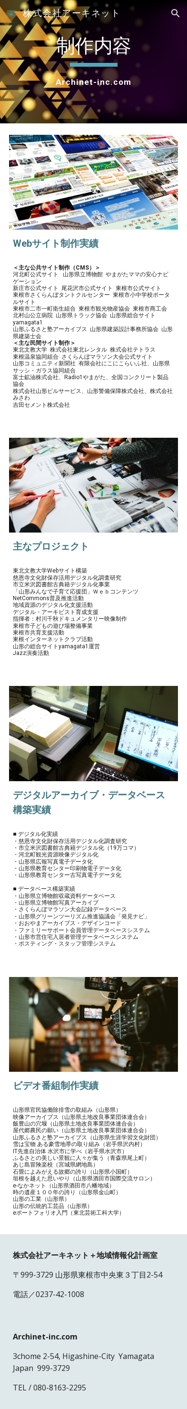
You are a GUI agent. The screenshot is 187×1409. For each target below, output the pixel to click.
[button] (11, 13)
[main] (93, 61)
